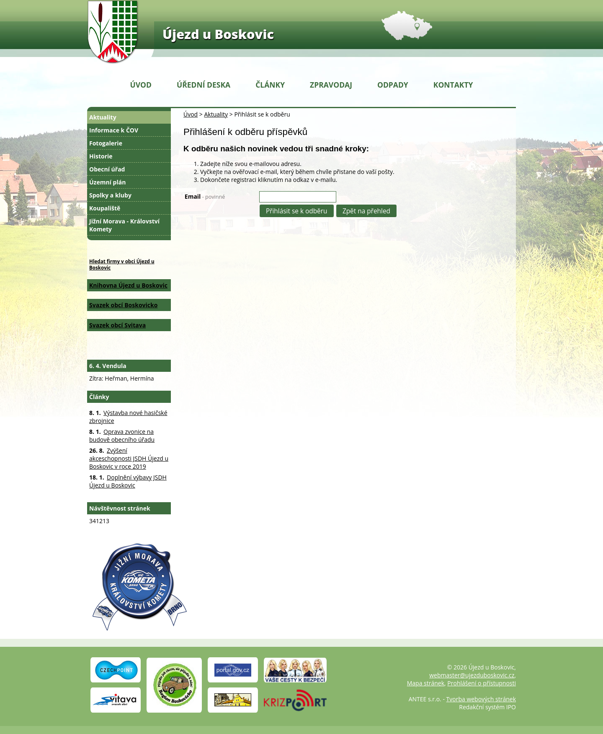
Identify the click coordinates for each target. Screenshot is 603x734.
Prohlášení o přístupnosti (481, 683)
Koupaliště (104, 208)
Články (270, 85)
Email (205, 196)
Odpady (392, 85)
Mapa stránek (425, 683)
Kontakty (453, 85)
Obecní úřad (107, 169)
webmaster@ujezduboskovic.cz (471, 675)
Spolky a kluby (110, 195)
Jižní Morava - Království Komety (124, 225)
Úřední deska (203, 85)
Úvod (141, 85)
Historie (101, 156)
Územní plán (107, 182)
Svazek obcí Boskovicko (123, 305)
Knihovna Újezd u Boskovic (128, 285)
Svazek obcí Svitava (117, 325)
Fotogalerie (105, 143)
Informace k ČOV (113, 130)
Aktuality (216, 114)
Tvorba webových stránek (481, 699)
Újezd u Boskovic (218, 34)
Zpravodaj (331, 85)
